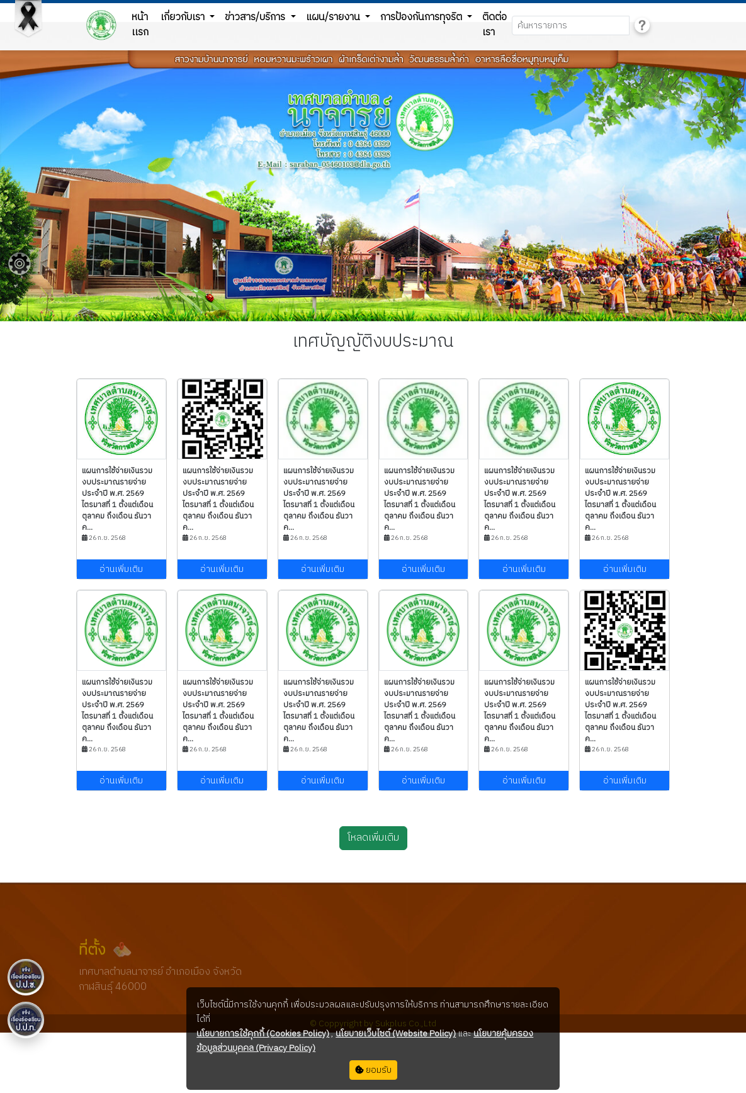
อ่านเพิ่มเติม (121, 569)
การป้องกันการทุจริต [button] (422, 17)
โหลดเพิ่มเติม (373, 837)
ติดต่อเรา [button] (494, 25)
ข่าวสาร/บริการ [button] (256, 17)
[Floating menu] (19, 263)
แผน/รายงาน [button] (334, 17)
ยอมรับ (373, 1070)
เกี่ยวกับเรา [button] (184, 17)
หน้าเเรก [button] (140, 25)
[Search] (571, 25)
